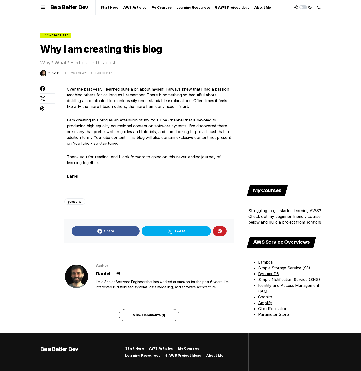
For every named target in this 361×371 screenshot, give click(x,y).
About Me (214, 355)
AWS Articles (161, 348)
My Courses (188, 348)
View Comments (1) (149, 315)
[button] (42, 7)
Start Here (134, 348)
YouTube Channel (168, 120)
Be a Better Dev (69, 7)
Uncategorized (56, 35)
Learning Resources (143, 355)
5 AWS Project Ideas (183, 355)
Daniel (103, 274)
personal (75, 201)
